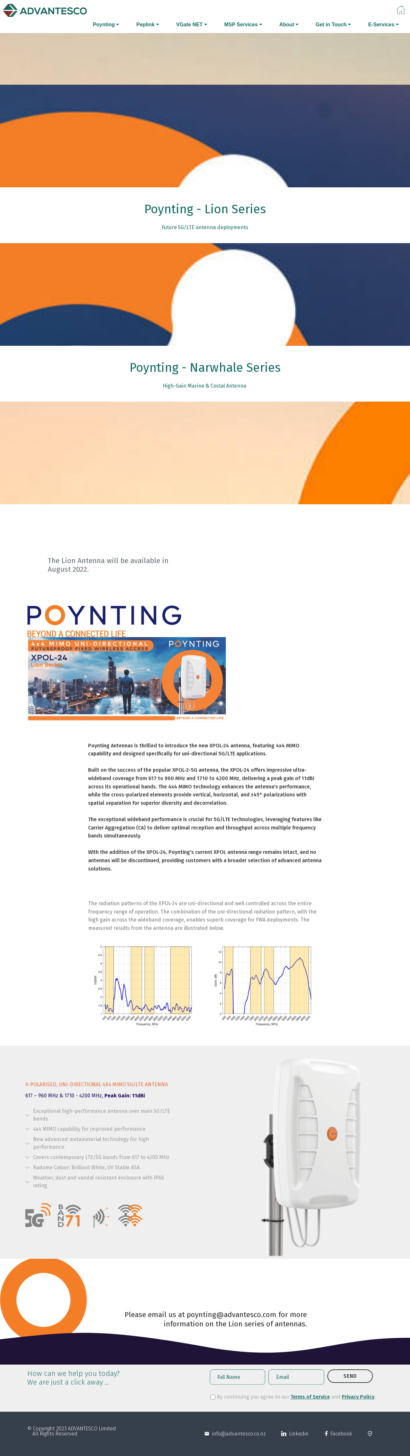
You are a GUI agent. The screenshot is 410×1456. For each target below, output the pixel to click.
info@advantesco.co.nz (237, 1440)
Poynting (104, 24)
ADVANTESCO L (84, 1435)
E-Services (381, 24)
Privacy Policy (358, 1402)
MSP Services (241, 24)
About (286, 24)
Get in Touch (331, 24)
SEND (350, 1385)
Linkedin (297, 1440)
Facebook (340, 1440)
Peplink (145, 24)
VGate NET (189, 24)
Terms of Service (310, 1402)
